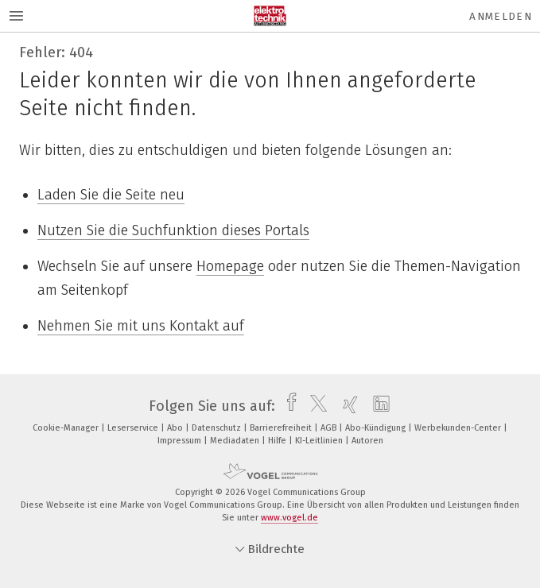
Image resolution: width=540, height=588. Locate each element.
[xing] (346, 406)
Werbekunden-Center (458, 428)
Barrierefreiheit (282, 428)
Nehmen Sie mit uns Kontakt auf (140, 326)
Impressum (180, 440)
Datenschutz (217, 428)
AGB (330, 428)
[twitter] (314, 406)
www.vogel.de (289, 518)
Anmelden (500, 16)
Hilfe (278, 440)
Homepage (230, 266)
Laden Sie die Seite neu (111, 194)
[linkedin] (377, 406)
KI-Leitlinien (320, 440)
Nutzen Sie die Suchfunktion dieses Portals (173, 230)
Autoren (367, 440)
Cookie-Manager (67, 428)
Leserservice (134, 428)
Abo (176, 428)
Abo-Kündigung (376, 428)
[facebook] (287, 406)
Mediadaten (236, 440)
